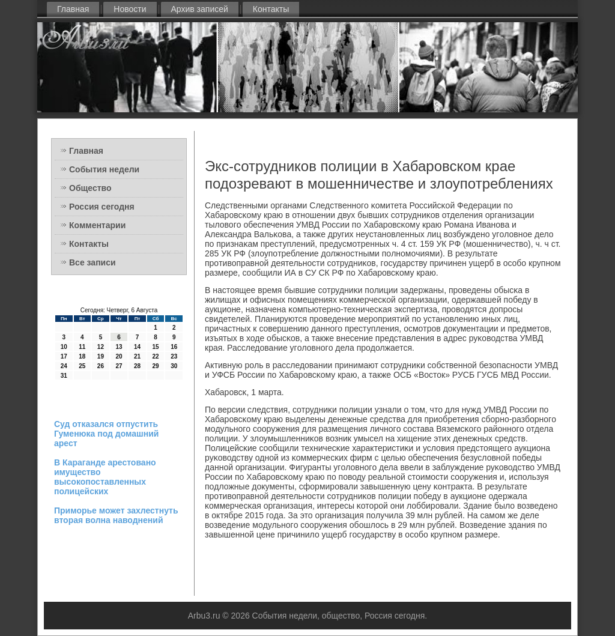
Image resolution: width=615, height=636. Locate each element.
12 (100, 347)
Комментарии (97, 225)
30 (174, 366)
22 (156, 356)
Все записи (92, 262)
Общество (90, 188)
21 (137, 356)
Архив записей (199, 9)
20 (118, 356)
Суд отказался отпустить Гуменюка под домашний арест (106, 433)
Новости (130, 9)
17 (64, 356)
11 (82, 347)
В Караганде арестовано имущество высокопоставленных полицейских (105, 477)
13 (118, 347)
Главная (73, 9)
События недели (104, 169)
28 (137, 366)
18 (82, 356)
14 (137, 347)
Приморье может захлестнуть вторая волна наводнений (116, 515)
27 (118, 366)
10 (64, 347)
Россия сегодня (102, 206)
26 (100, 366)
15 (156, 347)
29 (156, 366)
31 (64, 375)
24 (64, 366)
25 (82, 366)
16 (174, 347)
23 (174, 356)
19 (100, 356)
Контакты (271, 9)
